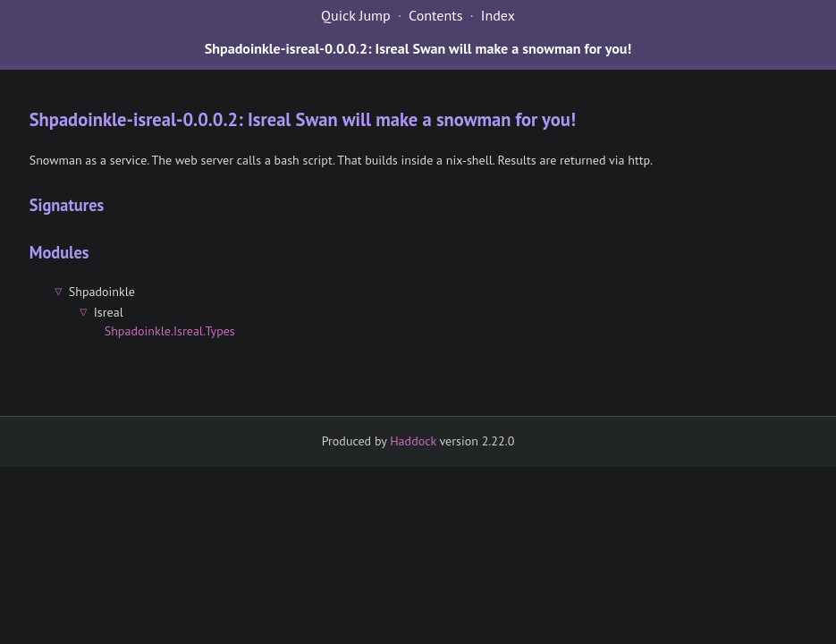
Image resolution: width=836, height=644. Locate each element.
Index (498, 15)
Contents (435, 15)
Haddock (413, 441)
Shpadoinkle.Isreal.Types (170, 331)
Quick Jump (356, 15)
